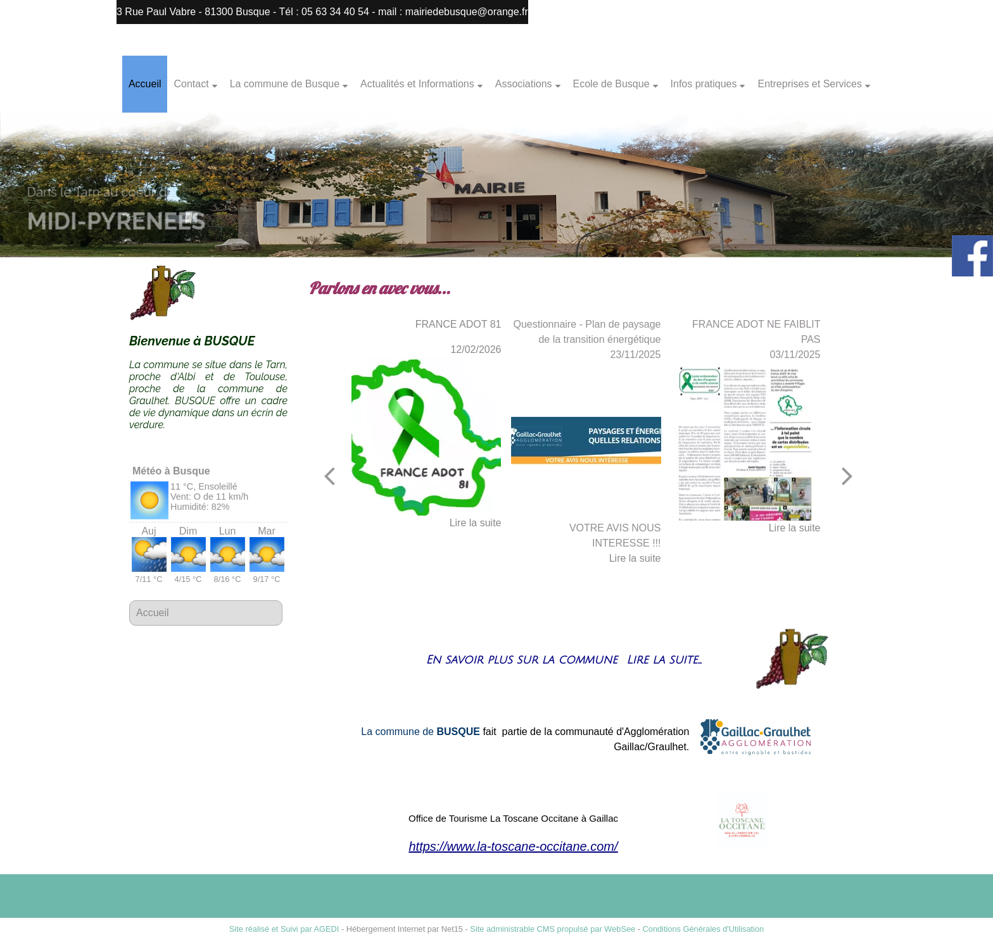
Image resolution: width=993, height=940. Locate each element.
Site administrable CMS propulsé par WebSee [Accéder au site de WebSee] (552, 929)
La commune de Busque (284, 83)
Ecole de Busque (611, 83)
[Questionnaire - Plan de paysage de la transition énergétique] (586, 441)
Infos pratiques (704, 83)
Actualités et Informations (417, 83)
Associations (523, 83)
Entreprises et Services (809, 83)
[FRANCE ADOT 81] (426, 436)
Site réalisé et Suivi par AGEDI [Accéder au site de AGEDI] (284, 929)
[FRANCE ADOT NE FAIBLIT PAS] (746, 441)
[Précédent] (329, 476)
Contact (191, 83)
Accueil (145, 83)
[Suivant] (847, 476)
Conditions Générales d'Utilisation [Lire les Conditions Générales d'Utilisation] (703, 929)
